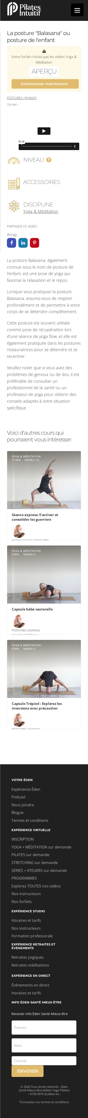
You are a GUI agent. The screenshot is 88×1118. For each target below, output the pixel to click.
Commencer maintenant (44, 84)
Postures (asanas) (22, 98)
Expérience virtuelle (31, 830)
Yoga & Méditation (40, 211)
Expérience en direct (31, 975)
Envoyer (27, 1071)
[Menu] (77, 9)
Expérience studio (28, 911)
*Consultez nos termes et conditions (44, 1102)
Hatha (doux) (22, 540)
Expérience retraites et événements (33, 946)
